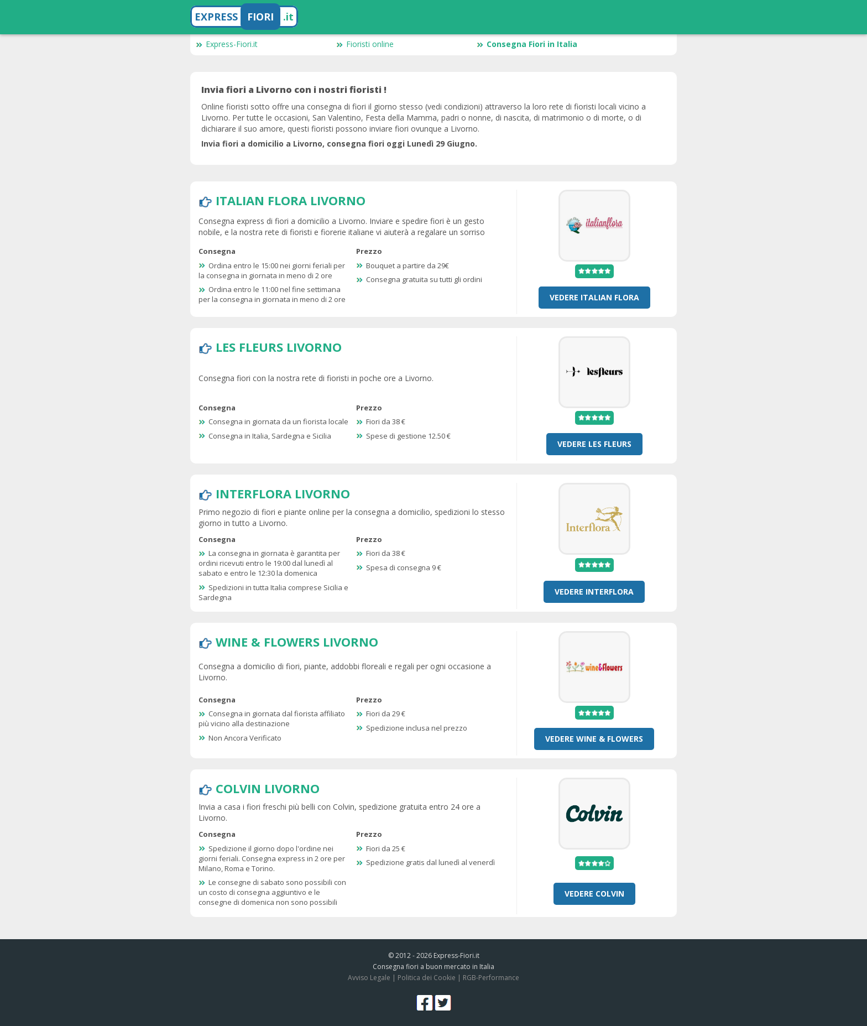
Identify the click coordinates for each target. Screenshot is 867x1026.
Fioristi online (365, 44)
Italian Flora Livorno (290, 200)
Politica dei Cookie (427, 977)
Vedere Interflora (594, 591)
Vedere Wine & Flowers (594, 738)
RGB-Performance (491, 977)
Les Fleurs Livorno (279, 346)
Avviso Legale (369, 977)
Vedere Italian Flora (594, 297)
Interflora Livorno (283, 493)
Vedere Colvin (594, 893)
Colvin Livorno (268, 788)
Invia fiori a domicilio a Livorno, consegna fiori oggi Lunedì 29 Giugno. (339, 143)
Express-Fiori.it (227, 44)
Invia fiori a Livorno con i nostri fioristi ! (294, 90)
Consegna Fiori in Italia (527, 44)
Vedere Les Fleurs (594, 444)
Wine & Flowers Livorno (297, 641)
